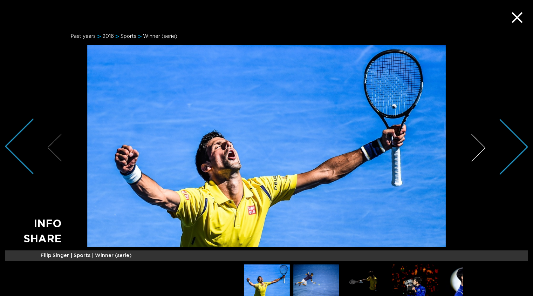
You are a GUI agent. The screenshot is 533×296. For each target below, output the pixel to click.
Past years (83, 36)
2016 (108, 36)
